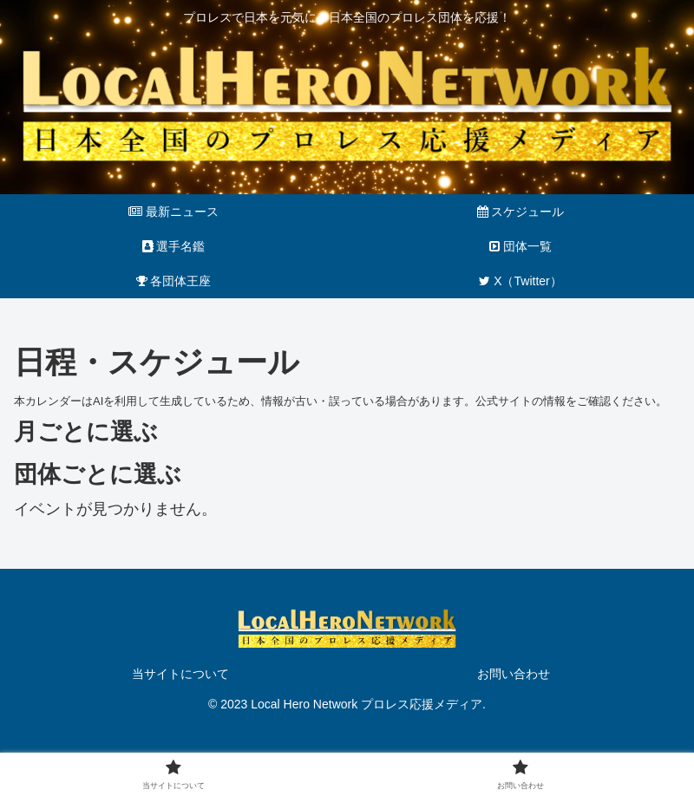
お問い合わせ (513, 674)
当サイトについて (180, 674)
